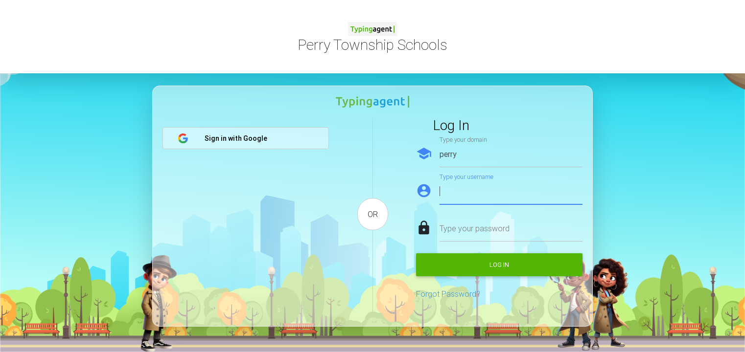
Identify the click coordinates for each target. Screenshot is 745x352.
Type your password (475, 228)
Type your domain (463, 139)
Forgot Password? (448, 294)
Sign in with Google (222, 138)
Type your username (466, 177)
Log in (499, 265)
